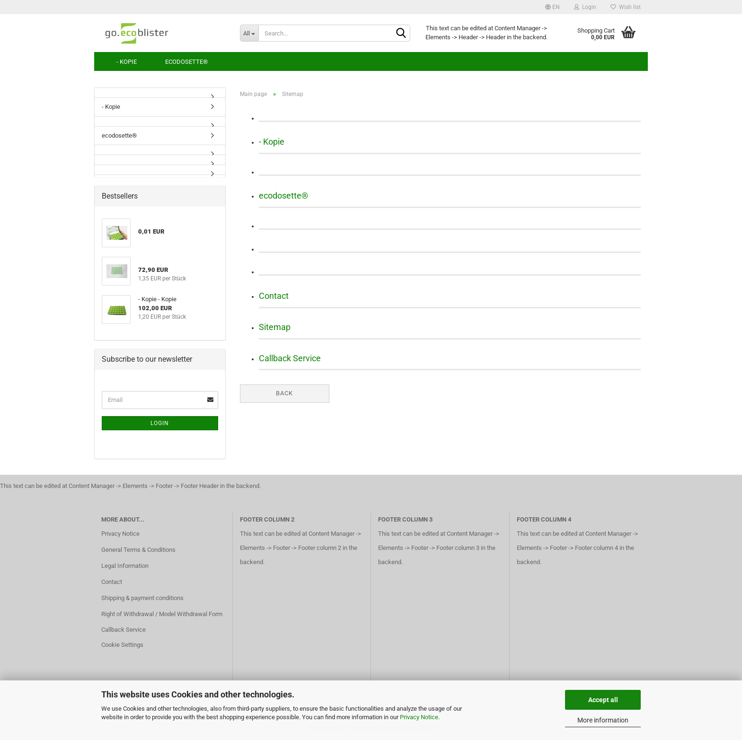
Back (284, 393)
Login (585, 7)
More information (602, 720)
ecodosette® (186, 61)
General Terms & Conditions (138, 549)
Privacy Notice (419, 717)
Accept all (603, 700)
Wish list (625, 7)
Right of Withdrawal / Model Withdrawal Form (161, 614)
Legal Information (125, 565)
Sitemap (275, 327)
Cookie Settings (122, 644)
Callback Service (290, 358)
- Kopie (126, 61)
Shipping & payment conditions (142, 597)
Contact (274, 296)
